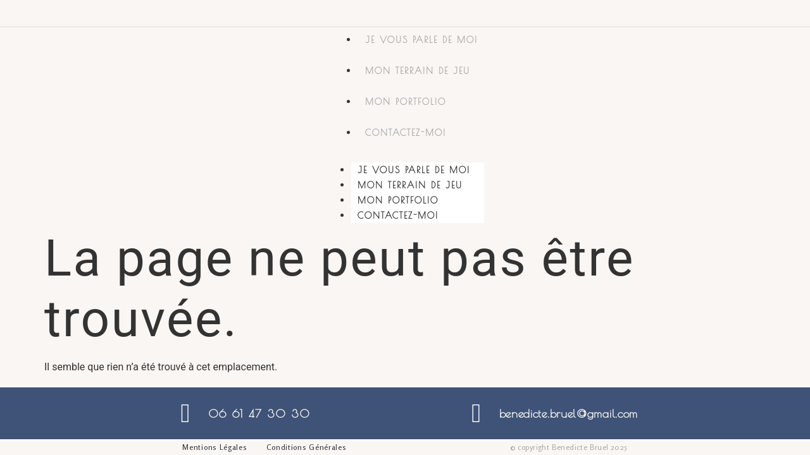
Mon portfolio (405, 102)
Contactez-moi (405, 133)
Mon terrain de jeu (417, 71)
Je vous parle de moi (421, 40)
